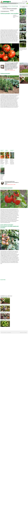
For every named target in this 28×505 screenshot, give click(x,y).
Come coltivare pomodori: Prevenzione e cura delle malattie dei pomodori (9, 226)
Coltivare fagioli (3, 312)
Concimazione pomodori (6, 188)
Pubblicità (25, 332)
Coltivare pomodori (5, 73)
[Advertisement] (6, 128)
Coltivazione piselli (3, 320)
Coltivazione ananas (4, 305)
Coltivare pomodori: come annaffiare (9, 13)
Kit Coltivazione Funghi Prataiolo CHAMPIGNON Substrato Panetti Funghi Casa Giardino (12, 182)
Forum (18, 3)
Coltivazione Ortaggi (4, 297)
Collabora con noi (22, 332)
